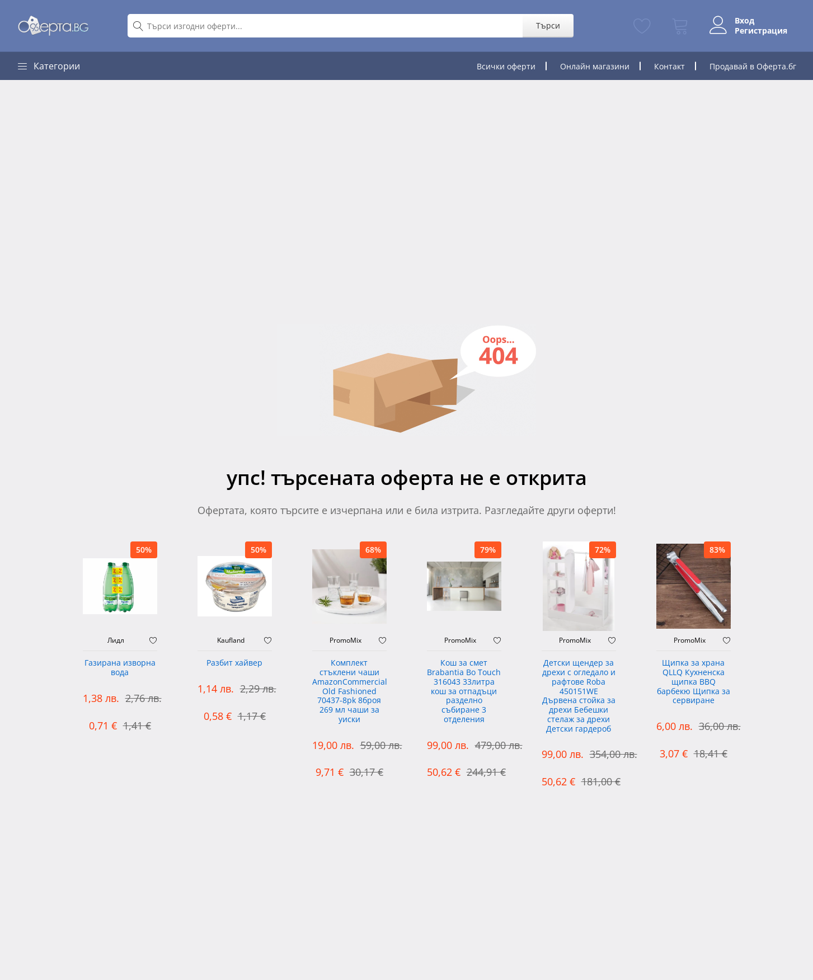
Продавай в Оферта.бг (752, 66)
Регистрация (761, 31)
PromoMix (345, 640)
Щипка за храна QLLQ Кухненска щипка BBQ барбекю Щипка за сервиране (693, 681)
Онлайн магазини (594, 66)
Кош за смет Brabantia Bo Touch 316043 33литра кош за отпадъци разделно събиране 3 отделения (464, 691)
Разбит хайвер (234, 663)
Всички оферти (506, 66)
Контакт (669, 66)
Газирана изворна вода (120, 667)
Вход (744, 21)
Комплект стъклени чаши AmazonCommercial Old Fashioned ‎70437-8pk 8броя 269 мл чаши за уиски (349, 691)
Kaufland (231, 640)
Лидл (115, 640)
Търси (548, 25)
